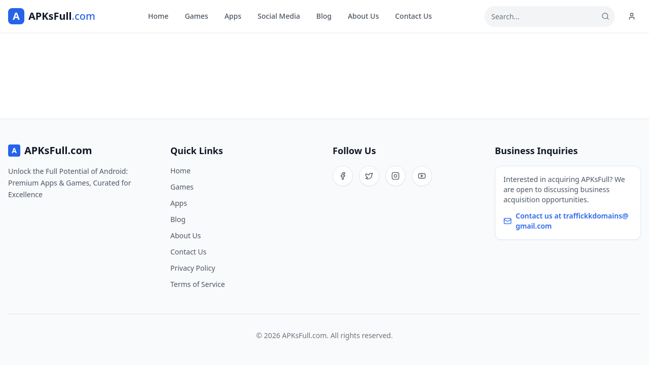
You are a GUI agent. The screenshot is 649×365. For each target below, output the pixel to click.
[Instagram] (395, 176)
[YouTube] (422, 176)
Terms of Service (197, 284)
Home (158, 16)
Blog (324, 16)
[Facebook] (343, 176)
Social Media (279, 16)
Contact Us (413, 16)
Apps (233, 16)
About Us (363, 16)
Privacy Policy (192, 268)
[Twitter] (369, 176)
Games (196, 16)
